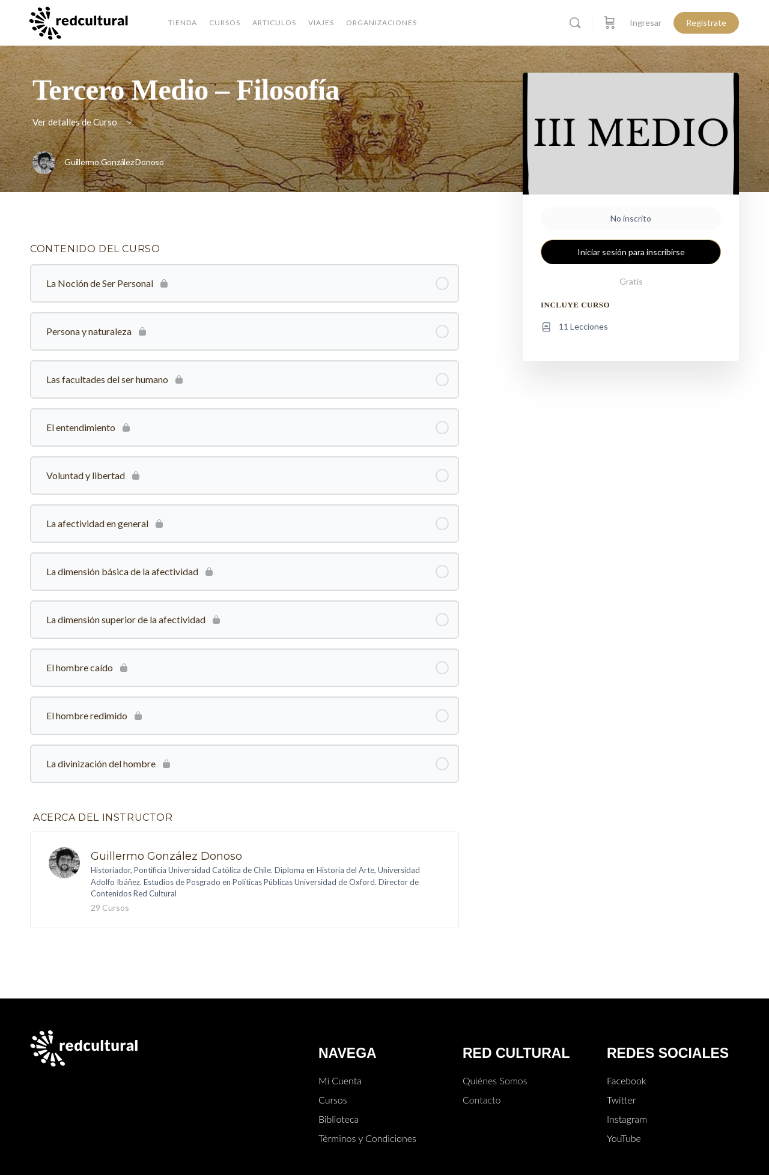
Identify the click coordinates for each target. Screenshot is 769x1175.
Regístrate (706, 22)
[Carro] (610, 23)
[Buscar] (575, 23)
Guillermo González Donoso (166, 856)
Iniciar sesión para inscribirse (631, 252)
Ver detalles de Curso (83, 121)
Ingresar (645, 22)
